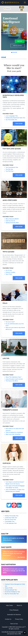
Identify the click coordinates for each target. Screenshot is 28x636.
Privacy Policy (19, 619)
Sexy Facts (9, 274)
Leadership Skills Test (11, 517)
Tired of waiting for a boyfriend (14, 432)
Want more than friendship (13, 434)
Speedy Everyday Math (12, 222)
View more (18, 123)
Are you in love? (10, 322)
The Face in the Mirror (12, 381)
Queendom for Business (14, 614)
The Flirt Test (9, 169)
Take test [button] (19, 41)
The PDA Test (9, 171)
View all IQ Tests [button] (17, 45)
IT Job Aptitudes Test (11, 523)
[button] (2, 33)
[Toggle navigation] (25, 2)
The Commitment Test (12, 167)
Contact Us (8, 619)
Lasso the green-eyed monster (14, 379)
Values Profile (9, 588)
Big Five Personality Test (12, 593)
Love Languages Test (12, 116)
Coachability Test (9, 521)
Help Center (9, 605)
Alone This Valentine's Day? (13, 377)
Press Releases (14, 610)
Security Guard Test (10, 519)
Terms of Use (14, 623)
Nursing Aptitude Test (11, 590)
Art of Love (9, 270)
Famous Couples (10, 272)
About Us (19, 605)
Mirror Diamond (12, 219)
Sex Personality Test (11, 119)
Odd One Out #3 (10, 221)
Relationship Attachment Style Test (15, 117)
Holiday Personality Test (11, 515)
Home (3, 57)
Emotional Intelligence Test (12, 591)
